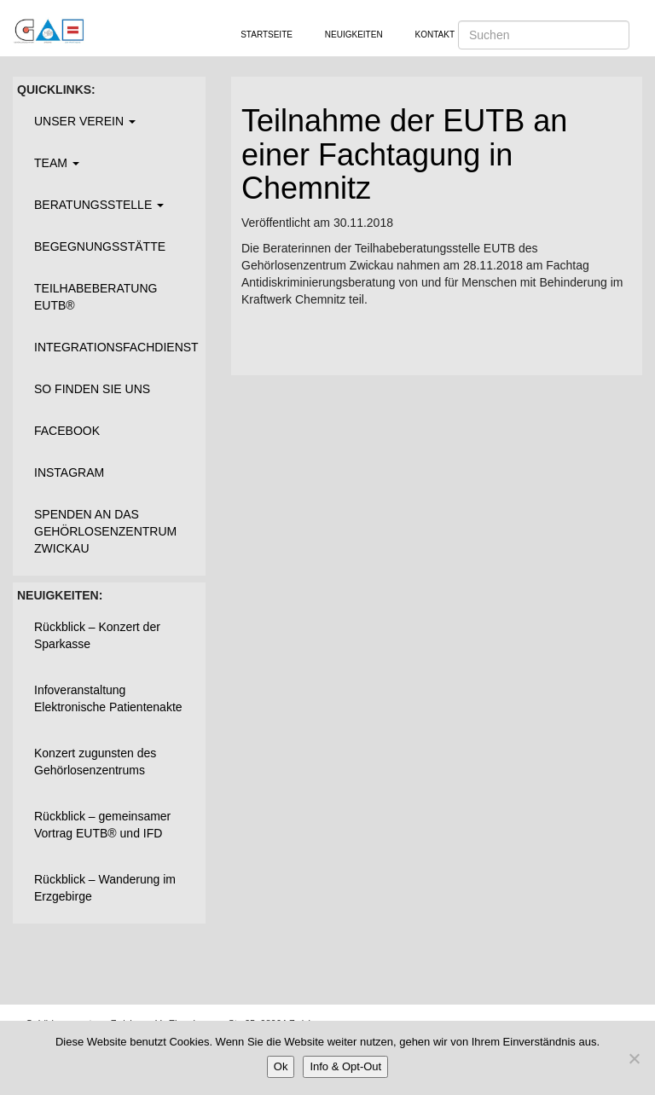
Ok (281, 1066)
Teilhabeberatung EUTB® (95, 296)
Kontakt (435, 34)
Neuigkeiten (354, 34)
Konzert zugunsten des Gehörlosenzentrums (95, 761)
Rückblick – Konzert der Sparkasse (97, 635)
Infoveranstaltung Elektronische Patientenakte (108, 698)
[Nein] (633, 1058)
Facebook (67, 430)
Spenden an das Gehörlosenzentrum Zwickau (105, 531)
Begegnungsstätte (99, 246)
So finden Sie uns (92, 389)
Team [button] (56, 163)
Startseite (267, 34)
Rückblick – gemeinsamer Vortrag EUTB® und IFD (102, 824)
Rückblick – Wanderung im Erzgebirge (105, 887)
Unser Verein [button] (85, 121)
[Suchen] (543, 34)
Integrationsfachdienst (115, 347)
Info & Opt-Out (345, 1066)
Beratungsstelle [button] (99, 204)
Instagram (69, 472)
